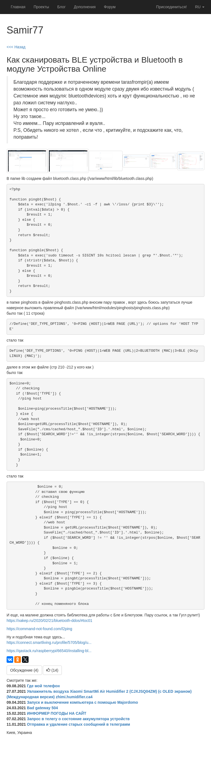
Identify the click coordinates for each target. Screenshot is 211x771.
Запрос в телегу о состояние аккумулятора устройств (78, 719)
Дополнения (85, 7)
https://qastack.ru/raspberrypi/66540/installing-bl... (49, 651)
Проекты (41, 7)
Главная (18, 7)
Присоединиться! (171, 7)
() (52, 670)
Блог (61, 7)
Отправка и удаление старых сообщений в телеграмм (78, 724)
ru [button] (199, 7)
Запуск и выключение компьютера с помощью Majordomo (82, 702)
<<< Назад (16, 47)
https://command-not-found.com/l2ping (39, 629)
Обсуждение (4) (24, 670)
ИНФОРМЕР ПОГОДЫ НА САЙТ (56, 713)
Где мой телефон (43, 686)
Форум (110, 7)
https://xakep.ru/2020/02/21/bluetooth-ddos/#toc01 (49, 620)
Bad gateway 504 (42, 708)
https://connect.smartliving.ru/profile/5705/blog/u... (49, 642)
